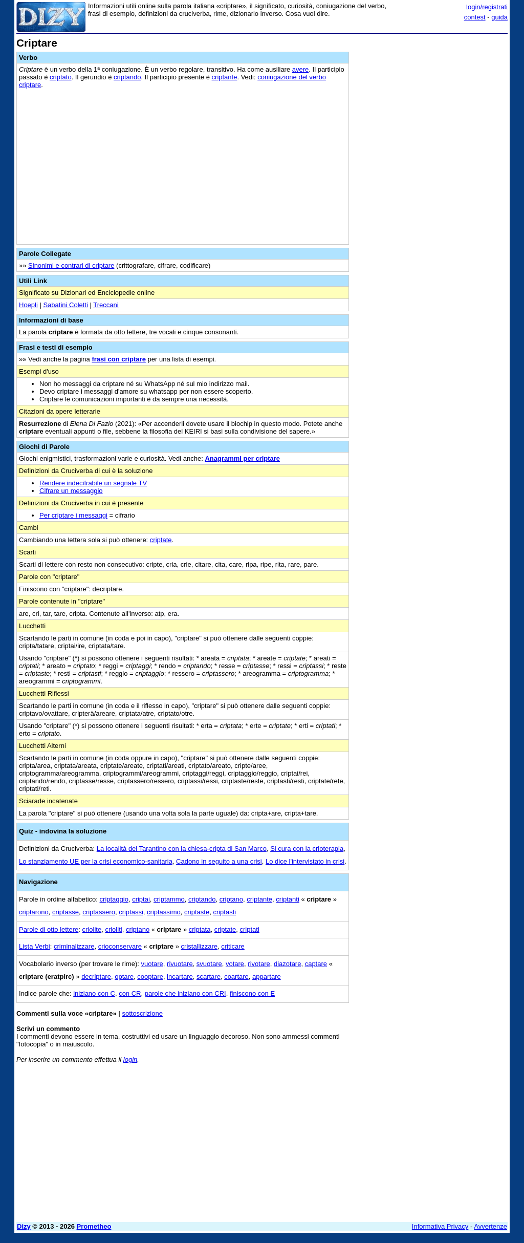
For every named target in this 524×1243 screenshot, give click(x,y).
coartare (236, 976)
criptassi (131, 912)
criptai (141, 899)
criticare (233, 946)
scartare (208, 976)
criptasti (224, 912)
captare (316, 964)
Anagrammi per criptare (242, 458)
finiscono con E (252, 993)
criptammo (169, 899)
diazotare (287, 964)
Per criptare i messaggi (73, 515)
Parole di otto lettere (48, 929)
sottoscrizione (142, 1013)
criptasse (65, 912)
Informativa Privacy (440, 1226)
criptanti (287, 899)
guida (499, 17)
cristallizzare (199, 946)
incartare (180, 976)
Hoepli (28, 305)
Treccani (105, 305)
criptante (224, 77)
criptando (127, 77)
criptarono (34, 912)
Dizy (24, 1226)
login (130, 1059)
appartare (266, 976)
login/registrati (487, 7)
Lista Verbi (34, 946)
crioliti (113, 929)
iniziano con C (94, 993)
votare (235, 964)
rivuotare (180, 964)
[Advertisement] (431, 101)
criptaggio (114, 899)
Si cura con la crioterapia (306, 848)
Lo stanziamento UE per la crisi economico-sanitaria (95, 861)
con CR (130, 993)
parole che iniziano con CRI (185, 993)
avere (300, 69)
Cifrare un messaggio (71, 491)
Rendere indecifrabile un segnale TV (93, 483)
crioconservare (120, 946)
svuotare (209, 964)
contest (475, 17)
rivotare (259, 964)
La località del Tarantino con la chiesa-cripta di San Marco (182, 848)
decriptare (96, 976)
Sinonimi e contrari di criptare (71, 265)
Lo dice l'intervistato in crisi (305, 861)
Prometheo (94, 1226)
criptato (61, 77)
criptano (231, 899)
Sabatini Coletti (65, 305)
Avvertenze (490, 1226)
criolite (92, 929)
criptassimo (164, 912)
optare (124, 976)
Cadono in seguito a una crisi (219, 861)
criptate (161, 540)
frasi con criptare (119, 359)
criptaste (196, 912)
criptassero (98, 912)
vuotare (152, 964)
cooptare (150, 976)
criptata (200, 929)
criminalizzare (74, 946)
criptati (249, 929)
